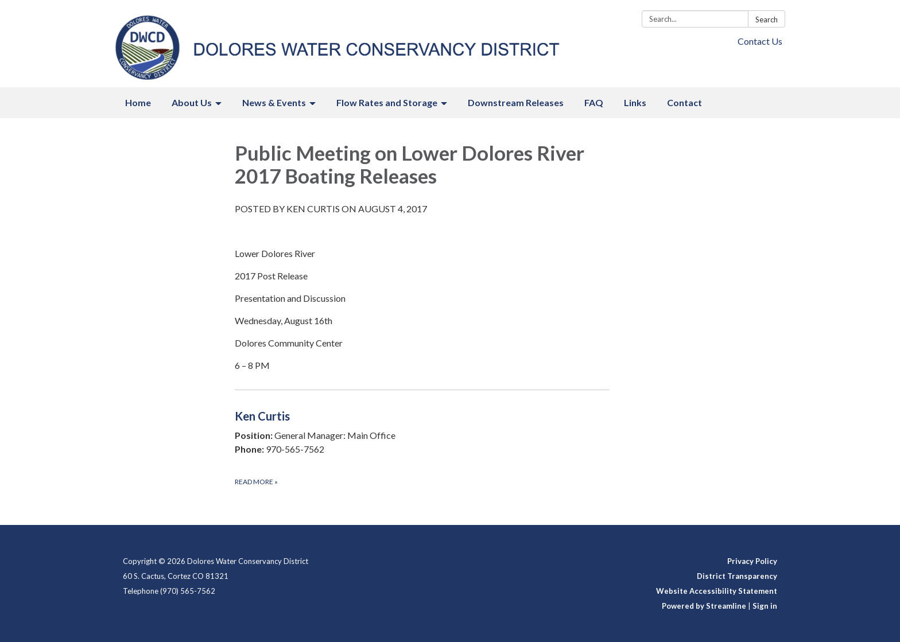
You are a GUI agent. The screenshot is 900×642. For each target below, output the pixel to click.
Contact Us (760, 41)
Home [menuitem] (138, 102)
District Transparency (737, 576)
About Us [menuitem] (192, 102)
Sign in (764, 605)
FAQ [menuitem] (593, 102)
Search (766, 19)
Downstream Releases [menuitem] (516, 102)
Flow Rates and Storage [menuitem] (386, 102)
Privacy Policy (752, 561)
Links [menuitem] (635, 102)
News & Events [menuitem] (274, 102)
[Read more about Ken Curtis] (422, 447)
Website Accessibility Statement (716, 591)
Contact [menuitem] (684, 102)
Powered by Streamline (704, 605)
